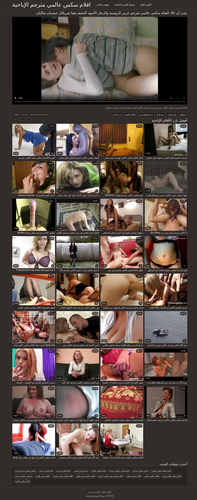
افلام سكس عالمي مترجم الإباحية (50, 4)
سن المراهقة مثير (145, 115)
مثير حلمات (170, 115)
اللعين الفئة (144, 4)
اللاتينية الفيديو (128, 115)
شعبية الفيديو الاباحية (123, 4)
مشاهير (182, 115)
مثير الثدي (159, 115)
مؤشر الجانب (101, 4)
